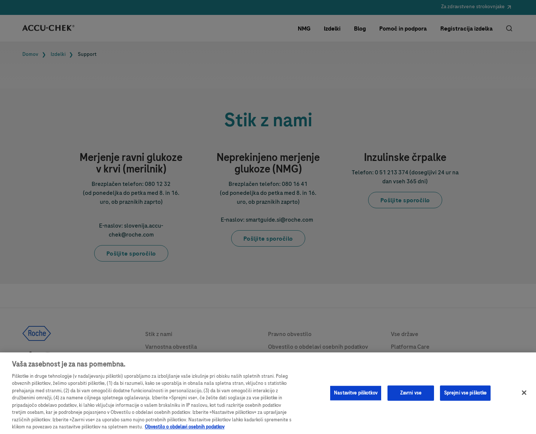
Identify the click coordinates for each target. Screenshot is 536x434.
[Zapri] (524, 395)
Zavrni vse (410, 396)
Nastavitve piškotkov (355, 396)
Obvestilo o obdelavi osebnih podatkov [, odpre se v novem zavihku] (184, 430)
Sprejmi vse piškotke (465, 396)
